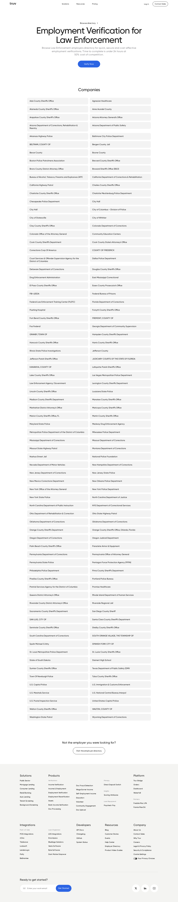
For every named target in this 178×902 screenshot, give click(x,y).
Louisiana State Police (103, 391)
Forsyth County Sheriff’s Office (106, 310)
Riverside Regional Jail (103, 603)
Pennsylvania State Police (42, 562)
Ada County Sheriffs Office (42, 101)
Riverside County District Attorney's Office (49, 603)
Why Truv (137, 838)
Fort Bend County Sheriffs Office (45, 318)
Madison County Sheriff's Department (47, 399)
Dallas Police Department (104, 258)
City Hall (96, 201)
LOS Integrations (55, 834)
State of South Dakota (41, 660)
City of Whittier (100, 217)
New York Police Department (106, 489)
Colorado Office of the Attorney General (49, 234)
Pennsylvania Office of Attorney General (111, 554)
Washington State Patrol (42, 717)
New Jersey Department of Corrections (48, 472)
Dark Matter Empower (57, 854)
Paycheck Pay (109, 805)
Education (80, 798)
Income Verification (56, 785)
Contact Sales (139, 834)
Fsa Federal (36, 326)
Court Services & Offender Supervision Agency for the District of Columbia (58, 259)
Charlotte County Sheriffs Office (45, 193)
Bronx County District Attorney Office (47, 169)
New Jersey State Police (104, 472)
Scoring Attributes (111, 795)
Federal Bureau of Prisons (104, 293)
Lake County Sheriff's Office (43, 375)
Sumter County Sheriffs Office (44, 668)
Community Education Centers (107, 234)
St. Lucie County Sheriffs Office (107, 652)
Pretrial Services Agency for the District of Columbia (54, 587)
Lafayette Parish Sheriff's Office (107, 367)
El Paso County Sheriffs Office (44, 285)
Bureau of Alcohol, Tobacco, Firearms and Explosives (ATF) (57, 177)
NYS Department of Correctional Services (112, 505)
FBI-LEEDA (35, 293)
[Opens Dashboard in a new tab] (146, 4)
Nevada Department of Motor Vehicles (48, 464)
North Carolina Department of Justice (110, 497)
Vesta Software (54, 846)
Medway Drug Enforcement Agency (109, 424)
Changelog (80, 834)
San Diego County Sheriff (104, 611)
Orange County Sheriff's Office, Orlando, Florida (114, 530)
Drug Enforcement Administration (45, 277)
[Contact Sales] (160, 4)
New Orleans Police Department (107, 481)
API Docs (80, 830)
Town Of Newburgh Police (42, 676)
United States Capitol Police (106, 701)
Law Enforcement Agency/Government (48, 383)
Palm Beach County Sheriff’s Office (46, 546)
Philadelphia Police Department (45, 570)
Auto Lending (25, 797)
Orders (136, 785)
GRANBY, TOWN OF (39, 334)
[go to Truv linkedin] (145, 888)
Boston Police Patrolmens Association (48, 160)
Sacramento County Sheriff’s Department (49, 611)
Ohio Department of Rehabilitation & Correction (52, 513)
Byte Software (54, 850)
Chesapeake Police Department (45, 201)
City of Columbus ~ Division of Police (109, 209)
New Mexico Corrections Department (47, 481)
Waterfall (137, 793)
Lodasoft (23, 846)
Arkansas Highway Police (42, 136)
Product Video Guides (113, 850)
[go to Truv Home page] (13, 3)
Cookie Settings (140, 854)
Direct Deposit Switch (112, 785)
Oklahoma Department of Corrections (48, 521)
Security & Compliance (142, 850)
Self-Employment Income (86, 793)
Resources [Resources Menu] (80, 4)
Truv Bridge (138, 781)
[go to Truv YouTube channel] (154, 888)
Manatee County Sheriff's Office (107, 399)
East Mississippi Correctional (106, 277)
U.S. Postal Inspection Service (44, 701)
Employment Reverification (59, 797)
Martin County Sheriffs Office (106, 416)
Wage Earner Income (84, 789)
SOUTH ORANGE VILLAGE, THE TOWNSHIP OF (113, 635)
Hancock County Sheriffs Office (45, 342)
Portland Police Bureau (103, 578)
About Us (137, 830)
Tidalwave (24, 842)
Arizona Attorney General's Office (108, 117)
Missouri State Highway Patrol (44, 448)
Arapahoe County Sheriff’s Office (45, 117)
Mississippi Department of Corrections (48, 440)
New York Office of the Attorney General (49, 489)
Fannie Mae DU (140, 807)
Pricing (95, 4)
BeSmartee (24, 858)
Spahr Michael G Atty (40, 644)
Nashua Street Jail (39, 456)
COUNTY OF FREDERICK (104, 250)
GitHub (79, 838)
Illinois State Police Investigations (46, 350)
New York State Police (40, 497)
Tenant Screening (26, 801)
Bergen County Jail (101, 144)
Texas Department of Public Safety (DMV (111, 668)
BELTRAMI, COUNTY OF (41, 144)
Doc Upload (81, 810)
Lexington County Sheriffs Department (110, 383)
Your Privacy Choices (144, 858)
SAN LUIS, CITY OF (39, 619)
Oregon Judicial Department (106, 538)
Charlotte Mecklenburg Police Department (112, 193)
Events (107, 838)
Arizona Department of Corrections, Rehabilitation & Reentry (58, 126)
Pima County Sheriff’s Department (108, 570)
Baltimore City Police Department (108, 136)
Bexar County (37, 152)
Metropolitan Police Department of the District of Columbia (57, 432)
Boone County (99, 152)
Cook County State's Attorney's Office (110, 242)
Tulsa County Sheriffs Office (105, 676)
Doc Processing (54, 809)
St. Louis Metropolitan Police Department (49, 652)
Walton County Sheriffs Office (44, 709)
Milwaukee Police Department (106, 432)
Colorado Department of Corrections (110, 225)
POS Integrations (26, 834)
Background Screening (29, 805)
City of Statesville (38, 217)
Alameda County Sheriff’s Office (45, 109)
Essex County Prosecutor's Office (108, 285)
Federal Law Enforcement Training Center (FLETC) (53, 302)
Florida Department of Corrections (108, 302)
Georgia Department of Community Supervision (115, 326)
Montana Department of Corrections (109, 448)
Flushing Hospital (38, 310)
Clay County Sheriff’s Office (43, 225)
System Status (82, 842)
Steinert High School (102, 660)
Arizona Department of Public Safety (109, 125)
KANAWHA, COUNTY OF (41, 367)
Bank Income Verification (58, 805)
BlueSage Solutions (55, 842)
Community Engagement (86, 806)
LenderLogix (24, 850)
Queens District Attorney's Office (45, 595)
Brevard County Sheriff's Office (106, 160)
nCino (22, 838)
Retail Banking (25, 793)
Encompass (53, 838)
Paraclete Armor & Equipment (106, 546)
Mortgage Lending (27, 785)
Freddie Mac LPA (140, 803)
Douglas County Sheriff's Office (107, 269)
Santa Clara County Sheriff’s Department (111, 619)
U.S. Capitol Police (39, 684)
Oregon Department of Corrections (46, 538)
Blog (107, 830)
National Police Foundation (105, 456)
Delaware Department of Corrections (47, 269)
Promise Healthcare (102, 587)
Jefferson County (100, 350)
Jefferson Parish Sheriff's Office (44, 358)
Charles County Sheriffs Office (106, 185)
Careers (137, 842)
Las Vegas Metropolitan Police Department (112, 375)
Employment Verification (58, 793)
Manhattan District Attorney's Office (46, 407)
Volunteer (80, 802)
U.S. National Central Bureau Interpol (109, 692)
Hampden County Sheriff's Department (110, 334)
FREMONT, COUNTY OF (103, 318)
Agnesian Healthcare (102, 101)
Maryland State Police (40, 424)
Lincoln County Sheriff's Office (44, 391)
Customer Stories (112, 834)
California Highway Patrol (42, 185)
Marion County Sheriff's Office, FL (45, 416)
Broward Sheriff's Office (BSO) (106, 169)
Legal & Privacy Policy (142, 846)
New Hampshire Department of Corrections (113, 464)
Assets (50, 801)
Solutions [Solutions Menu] (65, 4)
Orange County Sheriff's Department (47, 530)
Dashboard (138, 789)
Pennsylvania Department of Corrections (49, 554)
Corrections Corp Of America (44, 250)
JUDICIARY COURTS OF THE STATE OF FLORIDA (114, 358)
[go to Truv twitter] (136, 888)
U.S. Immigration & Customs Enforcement (111, 684)
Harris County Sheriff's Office (105, 342)
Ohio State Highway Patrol (105, 513)
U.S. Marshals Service (40, 692)
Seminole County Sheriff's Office (45, 627)
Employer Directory (112, 846)
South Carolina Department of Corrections (50, 635)
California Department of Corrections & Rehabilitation (117, 177)
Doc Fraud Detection (84, 785)
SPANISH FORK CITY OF (103, 644)
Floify (22, 854)
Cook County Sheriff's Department (46, 242)
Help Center (109, 842)
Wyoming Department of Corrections (110, 717)
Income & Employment (57, 789)
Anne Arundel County (102, 109)
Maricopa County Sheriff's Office (107, 407)
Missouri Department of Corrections (109, 440)
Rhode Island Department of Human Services (113, 595)
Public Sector (25, 781)
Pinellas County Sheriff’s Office (44, 578)
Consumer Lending (27, 789)
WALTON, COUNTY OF (102, 709)
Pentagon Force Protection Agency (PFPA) (112, 562)
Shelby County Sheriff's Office (106, 627)
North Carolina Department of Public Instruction (52, 505)
